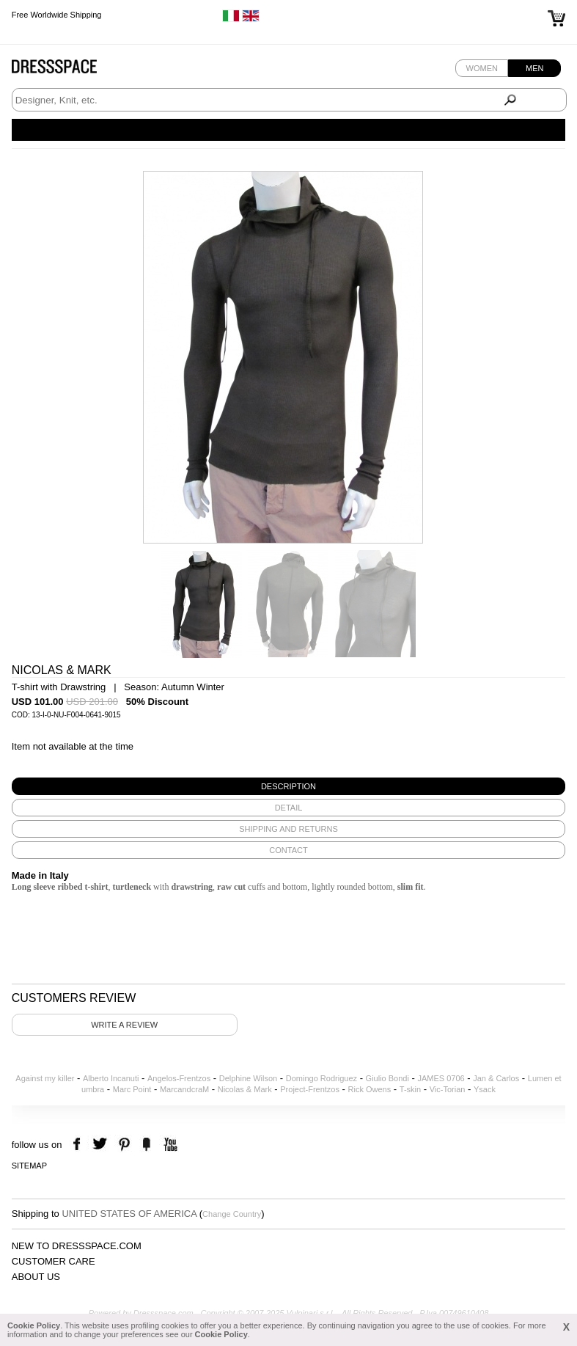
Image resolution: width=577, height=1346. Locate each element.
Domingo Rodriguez (321, 1078)
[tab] (289, 786)
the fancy (146, 1145)
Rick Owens (370, 1089)
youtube (169, 1145)
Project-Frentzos (309, 1089)
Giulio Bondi (387, 1078)
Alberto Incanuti (111, 1078)
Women (482, 68)
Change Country (231, 1214)
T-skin (410, 1089)
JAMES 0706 (440, 1078)
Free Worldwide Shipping (57, 14)
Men (534, 68)
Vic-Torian (448, 1089)
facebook (79, 1145)
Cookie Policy (33, 1325)
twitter (101, 1145)
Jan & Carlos (496, 1078)
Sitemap (29, 1165)
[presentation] (289, 786)
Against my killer (44, 1078)
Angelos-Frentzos (178, 1078)
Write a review (124, 1024)
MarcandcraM (184, 1089)
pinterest (124, 1145)
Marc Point (132, 1089)
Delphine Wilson (248, 1078)
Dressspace (68, 70)
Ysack (485, 1089)
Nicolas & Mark (245, 1089)
